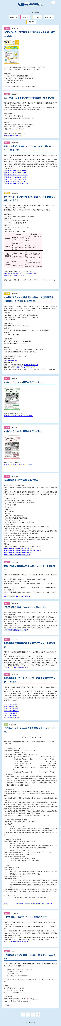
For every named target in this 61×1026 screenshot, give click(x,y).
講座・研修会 (49, 17)
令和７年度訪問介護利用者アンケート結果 (16, 630)
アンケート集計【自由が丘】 (12, 717)
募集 (37, 17)
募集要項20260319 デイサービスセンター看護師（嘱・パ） (21, 273)
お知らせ (25, 17)
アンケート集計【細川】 (11, 713)
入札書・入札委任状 (46, 904)
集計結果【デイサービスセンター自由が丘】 (16, 183)
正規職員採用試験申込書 (31, 365)
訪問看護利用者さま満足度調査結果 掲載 (16, 667)
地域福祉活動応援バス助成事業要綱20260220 (17, 555)
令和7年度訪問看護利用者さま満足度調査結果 (17, 596)
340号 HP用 (7, 87)
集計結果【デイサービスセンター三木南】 (16, 172)
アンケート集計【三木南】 (11, 706)
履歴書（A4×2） (8, 275)
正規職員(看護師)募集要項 (11, 360)
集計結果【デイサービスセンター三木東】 (16, 170)
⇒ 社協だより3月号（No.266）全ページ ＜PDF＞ (18, 416)
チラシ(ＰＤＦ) (8, 1005)
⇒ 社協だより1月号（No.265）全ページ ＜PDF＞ (18, 465)
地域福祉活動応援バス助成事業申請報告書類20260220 (19, 552)
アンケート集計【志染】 (11, 715)
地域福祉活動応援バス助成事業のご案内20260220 (18, 548)
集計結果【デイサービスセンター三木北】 (16, 175)
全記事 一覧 (13, 17)
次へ (38, 1014)
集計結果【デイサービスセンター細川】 (15, 179)
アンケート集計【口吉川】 (11, 711)
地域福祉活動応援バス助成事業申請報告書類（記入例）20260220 (22, 550)
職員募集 (31, 22)
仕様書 (6, 904)
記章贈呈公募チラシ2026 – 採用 (13, 135)
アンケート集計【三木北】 (11, 708)
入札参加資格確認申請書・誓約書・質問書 (28, 904)
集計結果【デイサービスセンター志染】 (15, 181)
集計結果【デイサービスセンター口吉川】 (16, 177)
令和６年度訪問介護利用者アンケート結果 (16, 941)
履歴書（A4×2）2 (18, 275)
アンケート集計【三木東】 (11, 704)
